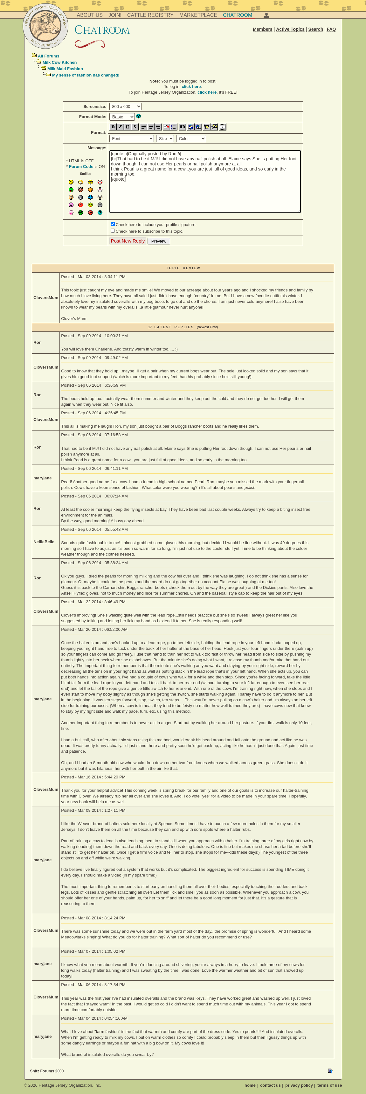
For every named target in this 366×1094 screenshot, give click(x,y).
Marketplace (198, 15)
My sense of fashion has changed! (86, 75)
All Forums (48, 56)
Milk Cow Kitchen (60, 62)
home (250, 1085)
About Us (90, 15)
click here (191, 86)
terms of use (329, 1085)
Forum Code (81, 166)
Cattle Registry (150, 15)
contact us (270, 1085)
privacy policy (299, 1085)
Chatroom (237, 15)
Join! (114, 15)
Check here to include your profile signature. (156, 224)
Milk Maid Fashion (65, 68)
